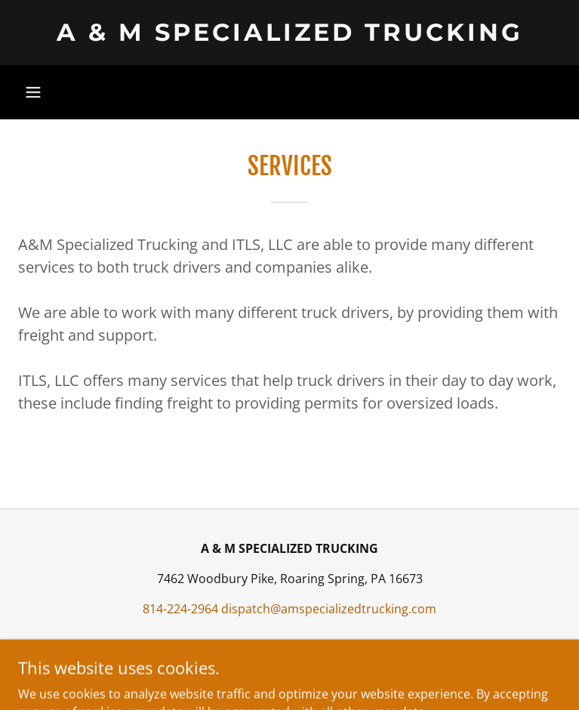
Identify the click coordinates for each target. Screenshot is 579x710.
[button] (33, 92)
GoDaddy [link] (320, 672)
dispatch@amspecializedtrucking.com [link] (328, 608)
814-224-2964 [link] (180, 608)
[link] (289, 32)
